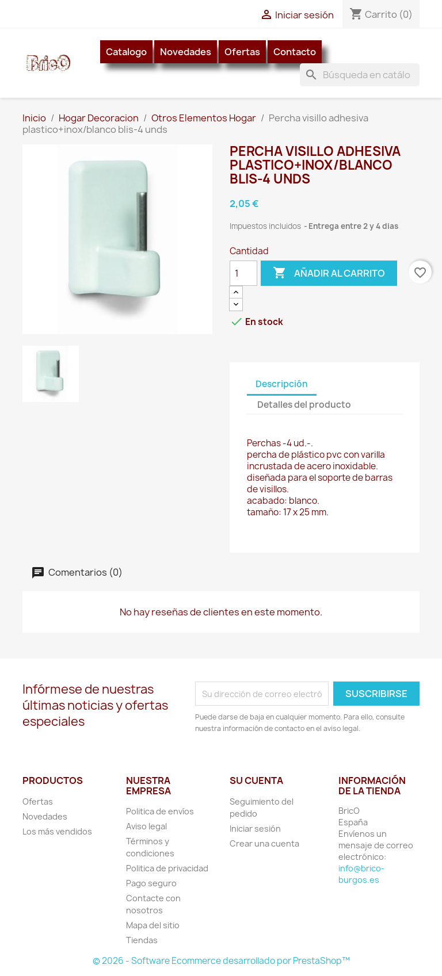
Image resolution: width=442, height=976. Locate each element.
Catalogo (126, 51)
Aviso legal (146, 826)
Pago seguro (151, 883)
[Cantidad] (243, 273)
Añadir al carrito (329, 273)
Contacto (294, 51)
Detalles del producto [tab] (304, 405)
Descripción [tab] (282, 384)
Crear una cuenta (264, 843)
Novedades (185, 51)
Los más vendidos (57, 831)
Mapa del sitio (153, 925)
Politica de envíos (160, 811)
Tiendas (142, 940)
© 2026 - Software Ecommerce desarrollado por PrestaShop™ (221, 961)
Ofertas (242, 51)
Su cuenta (256, 780)
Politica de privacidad (167, 868)
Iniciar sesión (255, 828)
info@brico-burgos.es (361, 874)
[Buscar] (360, 74)
